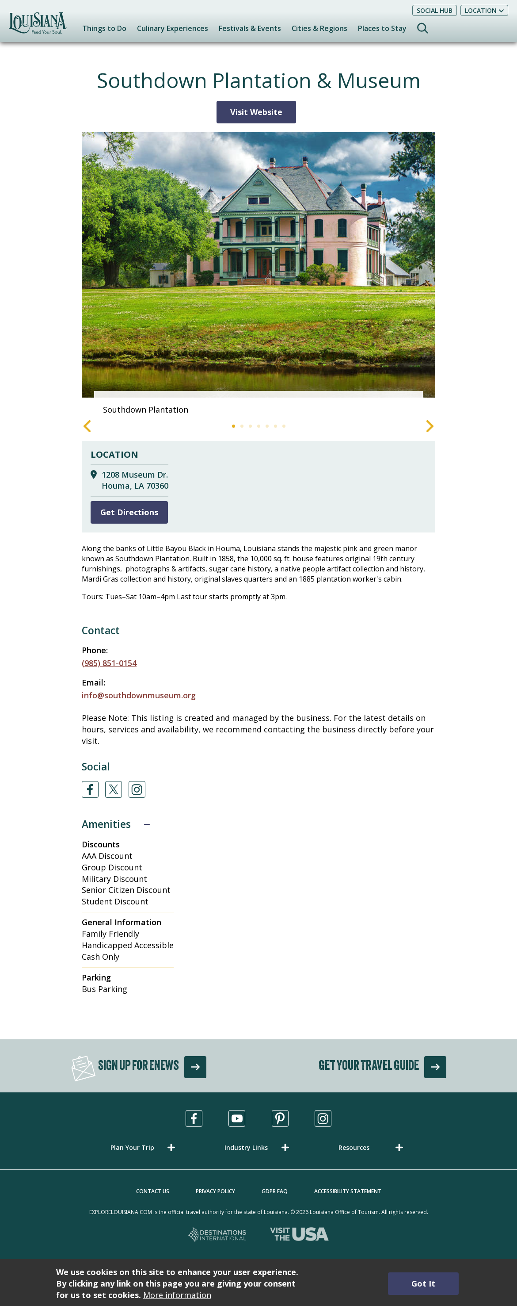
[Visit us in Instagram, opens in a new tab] (323, 1118)
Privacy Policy (215, 1191)
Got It (423, 1283)
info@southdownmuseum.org (139, 695)
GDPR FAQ (275, 1191)
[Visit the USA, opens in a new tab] (299, 1235)
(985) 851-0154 (109, 663)
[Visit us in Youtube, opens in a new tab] (236, 1118)
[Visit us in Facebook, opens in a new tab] (194, 1118)
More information (177, 1295)
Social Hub (434, 10)
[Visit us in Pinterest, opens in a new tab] (280, 1118)
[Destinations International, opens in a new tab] (217, 1235)
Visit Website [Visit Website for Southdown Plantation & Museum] (256, 112)
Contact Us (152, 1191)
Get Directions (129, 512)
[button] (144, 1147)
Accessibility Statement (347, 1191)
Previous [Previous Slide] (87, 426)
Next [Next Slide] (430, 426)
